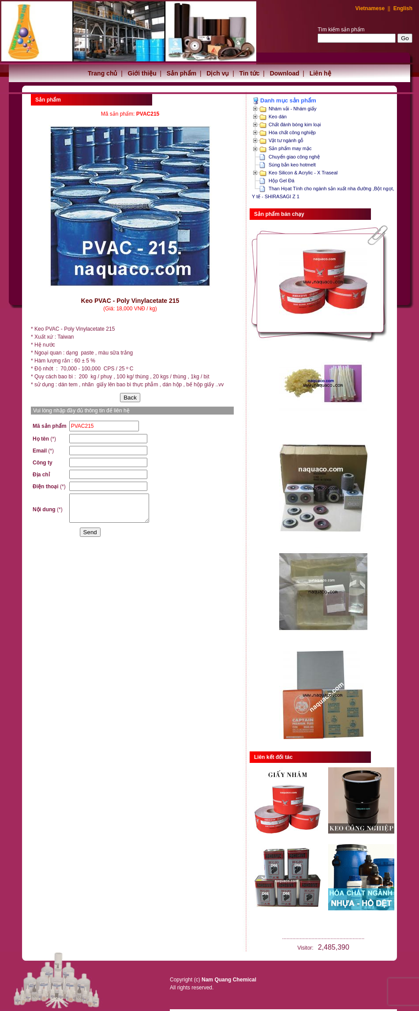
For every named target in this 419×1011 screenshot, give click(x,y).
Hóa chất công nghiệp (292, 132)
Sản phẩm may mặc (290, 148)
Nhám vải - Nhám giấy (293, 108)
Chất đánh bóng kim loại (295, 124)
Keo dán (278, 116)
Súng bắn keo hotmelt (292, 164)
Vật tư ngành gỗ (286, 140)
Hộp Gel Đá (281, 180)
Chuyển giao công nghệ (294, 156)
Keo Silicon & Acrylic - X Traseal (303, 172)
